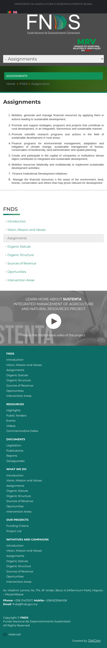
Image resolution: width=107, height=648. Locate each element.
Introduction (16, 221)
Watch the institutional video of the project (53, 325)
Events (11, 420)
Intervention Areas (20, 280)
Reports (11, 455)
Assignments (17, 238)
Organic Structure (20, 255)
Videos (11, 425)
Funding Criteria (17, 525)
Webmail (14, 634)
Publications (14, 450)
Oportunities (16, 272)
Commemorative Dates (22, 430)
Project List (13, 531)
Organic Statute (19, 246)
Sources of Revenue (21, 263)
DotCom (94, 641)
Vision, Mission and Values (26, 230)
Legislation (13, 445)
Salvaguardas (15, 461)
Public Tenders (16, 415)
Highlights (13, 410)
